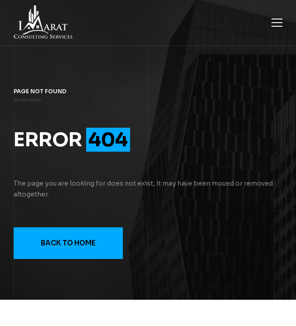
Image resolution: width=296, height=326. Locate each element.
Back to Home (68, 243)
